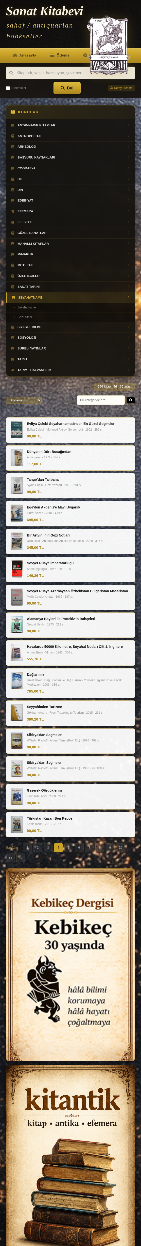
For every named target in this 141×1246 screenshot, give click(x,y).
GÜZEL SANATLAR (70, 233)
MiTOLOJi (70, 265)
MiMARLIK (70, 254)
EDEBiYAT (70, 201)
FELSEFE (70, 222)
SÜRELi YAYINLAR (70, 348)
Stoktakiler (16, 88)
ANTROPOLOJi (70, 136)
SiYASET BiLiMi (70, 327)
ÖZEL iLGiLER (70, 276)
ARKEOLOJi (70, 147)
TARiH (70, 359)
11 (10, 858)
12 (20, 858)
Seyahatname (27, 307)
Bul (67, 88)
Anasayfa (24, 55)
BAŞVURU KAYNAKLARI (70, 157)
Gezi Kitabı (25, 317)
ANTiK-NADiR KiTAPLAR (70, 125)
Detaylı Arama (121, 88)
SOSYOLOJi (70, 338)
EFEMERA (70, 211)
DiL (70, 179)
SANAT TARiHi (70, 287)
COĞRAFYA (70, 168)
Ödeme (60, 55)
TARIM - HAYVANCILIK (70, 370)
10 (120, 847)
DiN (70, 190)
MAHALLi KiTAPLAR (70, 244)
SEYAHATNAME (71, 298)
